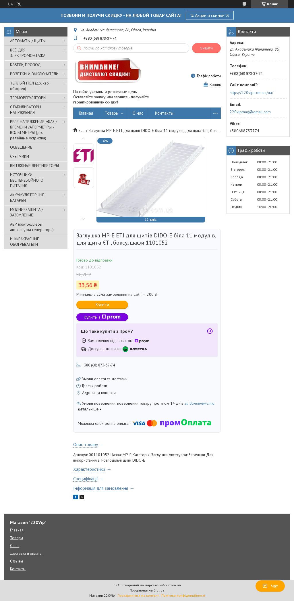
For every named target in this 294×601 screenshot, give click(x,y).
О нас (138, 113)
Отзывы (16, 561)
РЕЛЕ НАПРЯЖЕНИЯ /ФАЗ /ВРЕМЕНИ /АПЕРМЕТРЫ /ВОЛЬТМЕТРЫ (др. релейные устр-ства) (33, 130)
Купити (102, 304)
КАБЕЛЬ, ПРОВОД (25, 64)
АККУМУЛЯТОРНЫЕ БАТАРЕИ (27, 197)
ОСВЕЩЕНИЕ (21, 147)
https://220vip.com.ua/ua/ (251, 92)
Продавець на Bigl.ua (147, 590)
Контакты (164, 113)
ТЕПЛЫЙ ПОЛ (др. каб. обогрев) (29, 85)
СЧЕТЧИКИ (19, 156)
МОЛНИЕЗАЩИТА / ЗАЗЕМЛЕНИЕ (26, 212)
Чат (270, 586)
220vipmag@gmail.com (250, 111)
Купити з (102, 317)
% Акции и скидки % (209, 15)
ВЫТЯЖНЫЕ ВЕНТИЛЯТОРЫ (34, 165)
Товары (112, 113)
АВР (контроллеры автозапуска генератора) (32, 227)
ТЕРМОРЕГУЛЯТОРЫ (28, 97)
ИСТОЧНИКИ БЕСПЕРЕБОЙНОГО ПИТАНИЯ (26, 180)
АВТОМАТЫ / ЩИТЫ (28, 40)
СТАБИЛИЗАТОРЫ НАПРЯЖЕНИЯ (25, 109)
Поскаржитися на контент (138, 595)
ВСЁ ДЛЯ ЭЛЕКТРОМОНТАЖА (27, 52)
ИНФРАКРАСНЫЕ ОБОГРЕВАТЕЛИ (24, 241)
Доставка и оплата (26, 553)
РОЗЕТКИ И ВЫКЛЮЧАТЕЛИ (34, 73)
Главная (86, 113)
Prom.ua (174, 585)
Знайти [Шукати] (206, 48)
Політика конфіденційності (183, 595)
